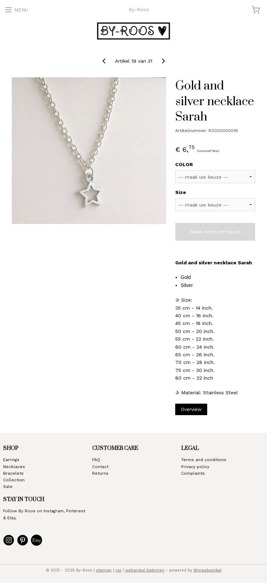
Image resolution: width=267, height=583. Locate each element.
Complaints (193, 473)
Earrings (11, 459)
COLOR (184, 164)
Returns (100, 473)
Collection (14, 479)
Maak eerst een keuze (215, 231)
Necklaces (14, 466)
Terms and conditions (203, 459)
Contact (100, 466)
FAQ (96, 459)
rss (118, 570)
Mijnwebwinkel (207, 570)
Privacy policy (195, 466)
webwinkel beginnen (144, 570)
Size (180, 192)
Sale (8, 486)
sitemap (104, 570)
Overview (191, 409)
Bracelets (13, 473)
